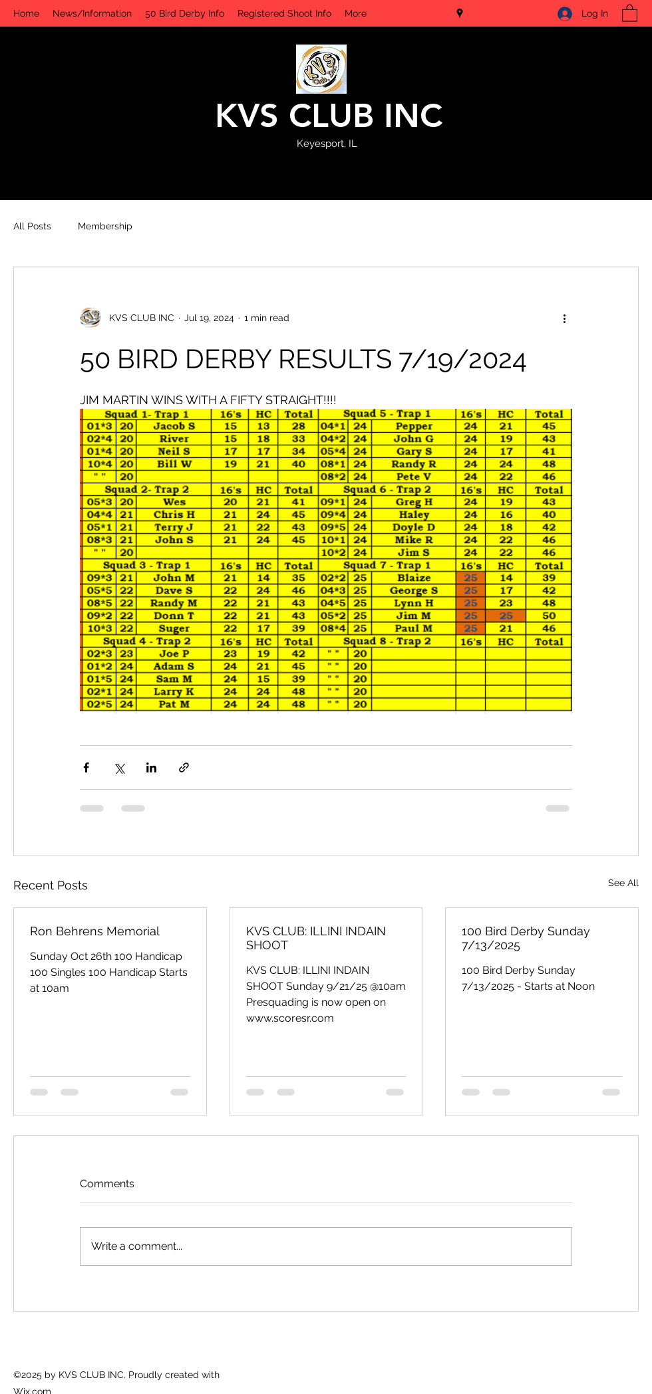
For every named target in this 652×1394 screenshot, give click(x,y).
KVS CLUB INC (328, 116)
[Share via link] (184, 767)
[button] (629, 12)
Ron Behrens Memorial (95, 931)
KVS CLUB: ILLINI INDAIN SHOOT (316, 938)
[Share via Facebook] (86, 767)
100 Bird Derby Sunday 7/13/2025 (526, 938)
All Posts (32, 226)
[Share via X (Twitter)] (118, 767)
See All (623, 882)
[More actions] (564, 318)
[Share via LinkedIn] (151, 767)
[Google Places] (459, 13)
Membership (105, 226)
